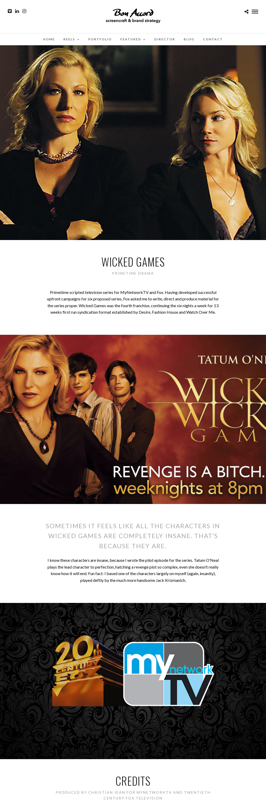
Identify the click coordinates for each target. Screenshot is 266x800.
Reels (69, 39)
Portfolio (100, 39)
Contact (213, 39)
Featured (130, 39)
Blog (189, 39)
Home (49, 39)
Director (164, 39)
